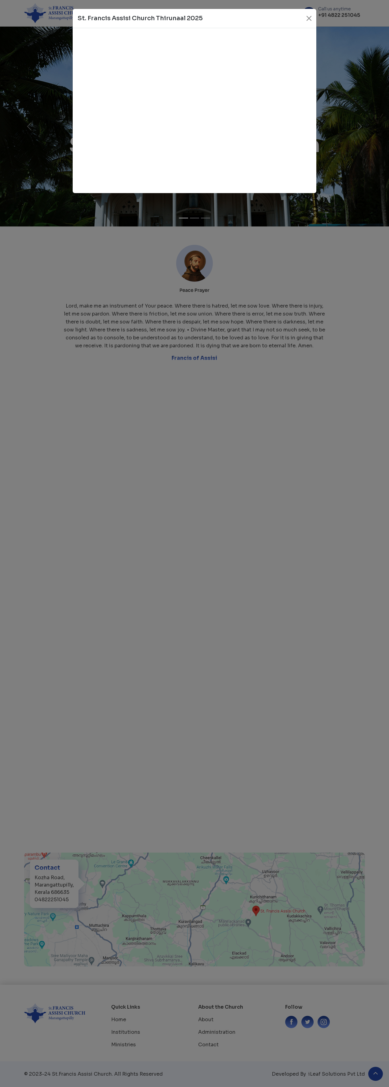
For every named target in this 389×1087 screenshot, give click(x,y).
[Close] (309, 18)
